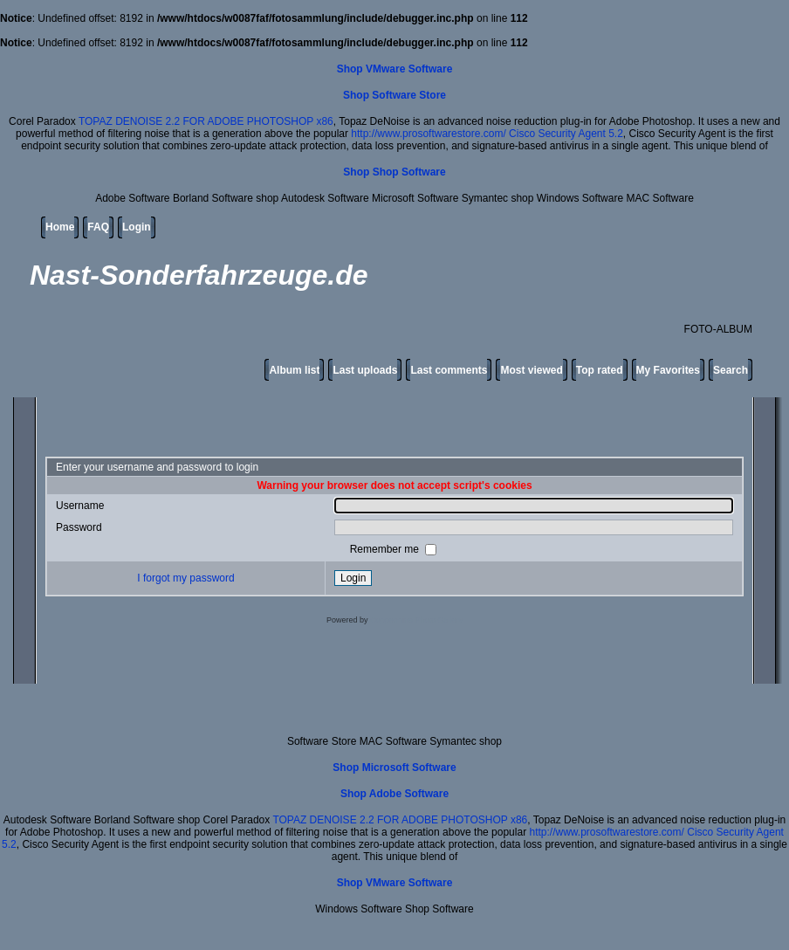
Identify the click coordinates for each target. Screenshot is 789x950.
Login (136, 227)
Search (730, 370)
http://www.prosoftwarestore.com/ (428, 133)
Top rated (599, 370)
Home (59, 227)
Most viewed (531, 370)
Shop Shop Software (394, 172)
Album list (294, 370)
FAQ (98, 227)
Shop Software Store (394, 95)
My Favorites (668, 370)
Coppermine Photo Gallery (416, 620)
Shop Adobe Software (394, 794)
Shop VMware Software (395, 69)
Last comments (448, 370)
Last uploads (365, 370)
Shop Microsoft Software (394, 767)
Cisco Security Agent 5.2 (566, 133)
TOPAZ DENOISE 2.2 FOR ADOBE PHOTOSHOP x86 (206, 121)
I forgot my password (185, 578)
